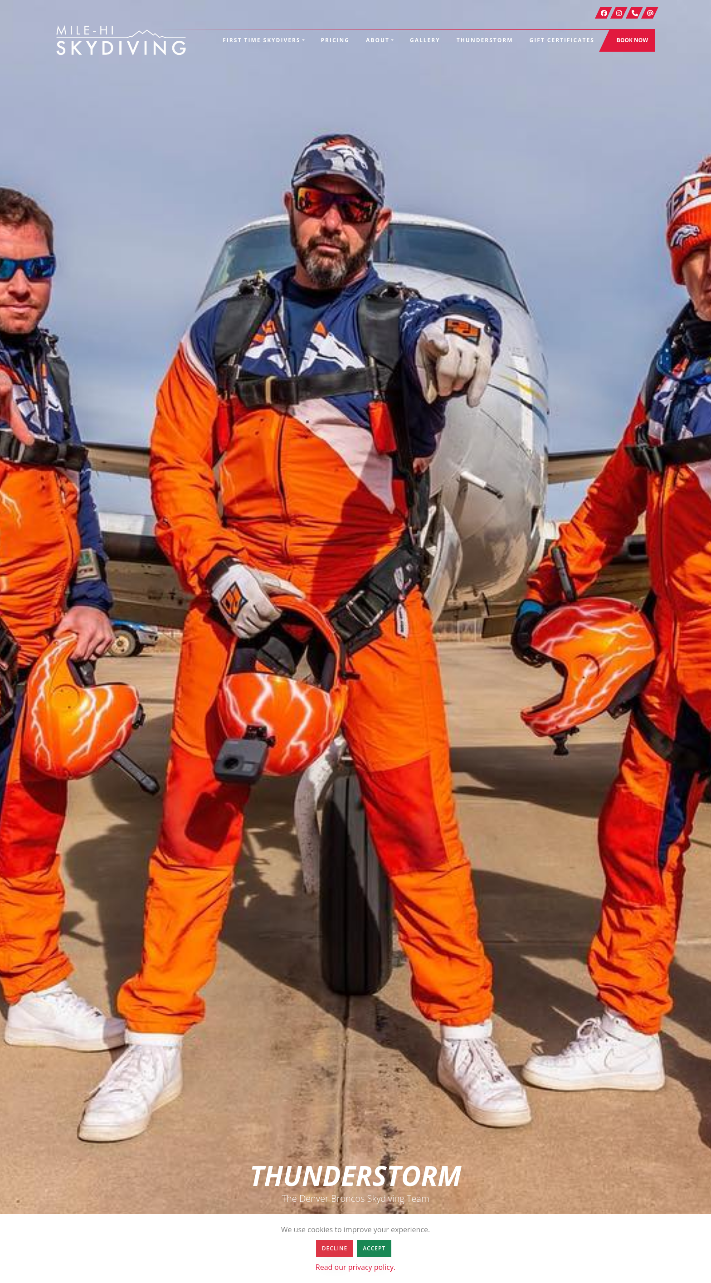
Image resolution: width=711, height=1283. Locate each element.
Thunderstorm (485, 40)
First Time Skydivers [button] (261, 40)
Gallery (425, 40)
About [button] (378, 40)
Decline (334, 1248)
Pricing (335, 40)
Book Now (632, 40)
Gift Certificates (562, 40)
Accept (374, 1248)
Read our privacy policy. (355, 1267)
